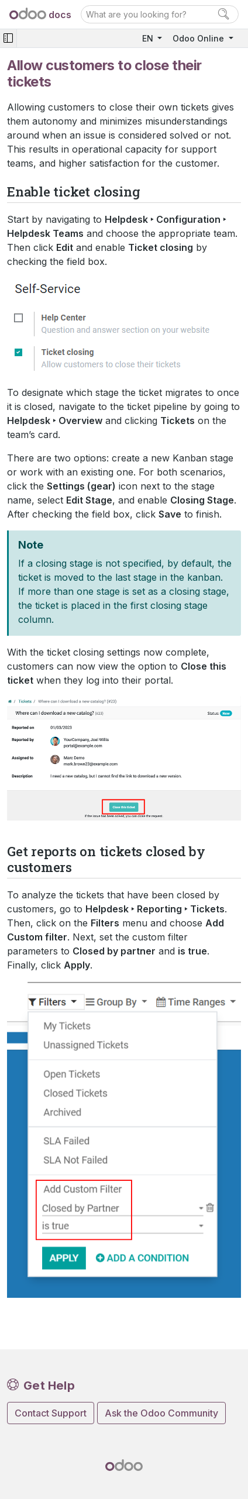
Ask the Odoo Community (161, 1413)
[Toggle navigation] (8, 38)
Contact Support (51, 1413)
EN (149, 38)
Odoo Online (199, 38)
